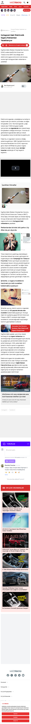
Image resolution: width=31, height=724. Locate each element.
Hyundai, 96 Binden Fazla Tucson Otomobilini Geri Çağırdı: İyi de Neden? (14, 588)
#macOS (12, 15)
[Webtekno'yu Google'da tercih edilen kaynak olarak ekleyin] (15, 45)
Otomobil (26, 6)
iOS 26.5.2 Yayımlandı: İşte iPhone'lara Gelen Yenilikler (14, 530)
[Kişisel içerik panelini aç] (27, 10)
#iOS (7, 15)
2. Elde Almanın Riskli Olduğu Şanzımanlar (15, 569)
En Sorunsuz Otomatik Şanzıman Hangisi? (15, 608)
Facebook (12, 410)
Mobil (10, 6)
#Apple (18, 15)
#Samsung (24, 15)
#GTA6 (3, 15)
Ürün (15, 6)
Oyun (20, 6)
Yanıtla (6, 474)
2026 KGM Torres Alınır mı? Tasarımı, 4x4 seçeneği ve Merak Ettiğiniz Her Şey (15, 550)
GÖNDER (10, 461)
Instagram (4, 410)
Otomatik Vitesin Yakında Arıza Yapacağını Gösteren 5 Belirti (12, 509)
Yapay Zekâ (4, 6)
